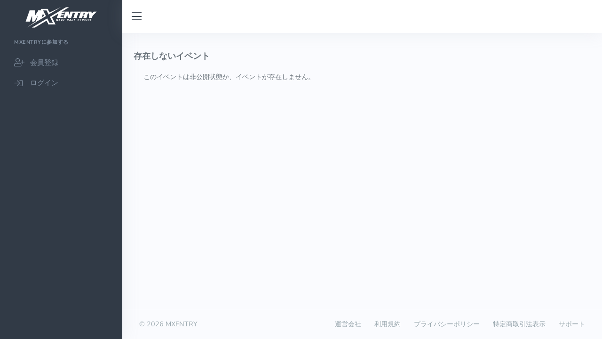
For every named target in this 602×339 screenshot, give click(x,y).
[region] (61, 186)
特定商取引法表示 (519, 324)
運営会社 (348, 324)
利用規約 (387, 324)
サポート (572, 324)
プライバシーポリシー (447, 324)
